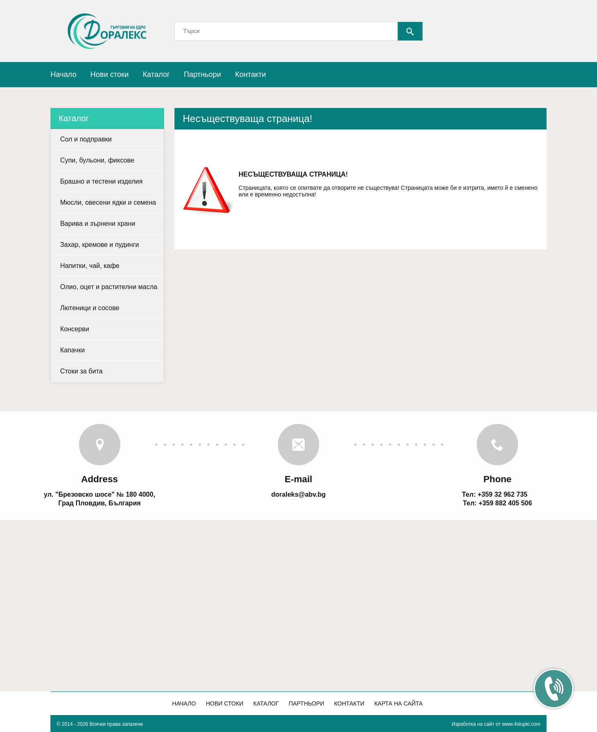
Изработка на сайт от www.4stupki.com (495, 724)
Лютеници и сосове (89, 307)
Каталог (156, 74)
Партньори (202, 74)
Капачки (72, 350)
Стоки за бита (81, 371)
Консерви (74, 329)
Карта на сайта (398, 703)
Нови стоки (110, 74)
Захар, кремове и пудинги (99, 244)
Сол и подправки (86, 139)
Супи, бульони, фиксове (97, 160)
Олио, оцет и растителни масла (108, 286)
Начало (63, 74)
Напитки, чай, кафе (89, 265)
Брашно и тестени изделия (101, 181)
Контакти (250, 74)
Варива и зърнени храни (97, 223)
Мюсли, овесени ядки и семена (108, 202)
